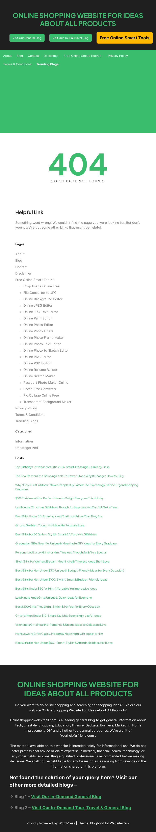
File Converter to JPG (40, 293)
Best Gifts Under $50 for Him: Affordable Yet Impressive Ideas (56, 588)
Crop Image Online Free (41, 286)
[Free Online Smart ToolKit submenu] (102, 56)
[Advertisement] (78, 99)
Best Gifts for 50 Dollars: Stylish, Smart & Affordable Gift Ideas (56, 534)
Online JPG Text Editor (40, 312)
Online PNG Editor (37, 357)
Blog (18, 260)
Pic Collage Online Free (41, 395)
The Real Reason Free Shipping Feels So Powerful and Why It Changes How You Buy (69, 476)
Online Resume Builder (40, 370)
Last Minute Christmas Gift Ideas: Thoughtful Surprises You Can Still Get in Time (66, 507)
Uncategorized (26, 448)
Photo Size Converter (39, 389)
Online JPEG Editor (37, 305)
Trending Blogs (26, 421)
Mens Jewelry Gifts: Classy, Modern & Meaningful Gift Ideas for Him (59, 633)
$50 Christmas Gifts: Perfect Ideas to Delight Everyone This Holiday (59, 498)
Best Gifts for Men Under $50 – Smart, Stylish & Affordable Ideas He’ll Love (64, 642)
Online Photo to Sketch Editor (46, 350)
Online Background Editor (42, 299)
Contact (21, 267)
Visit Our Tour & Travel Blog (70, 38)
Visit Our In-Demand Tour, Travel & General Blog (81, 807)
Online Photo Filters (38, 331)
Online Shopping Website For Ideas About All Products (78, 19)
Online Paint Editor (37, 318)
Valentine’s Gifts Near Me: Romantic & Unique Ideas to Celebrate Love (61, 624)
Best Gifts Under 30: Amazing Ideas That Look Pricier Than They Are (58, 516)
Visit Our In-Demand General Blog (66, 796)
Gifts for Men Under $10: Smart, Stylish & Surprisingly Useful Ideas (58, 615)
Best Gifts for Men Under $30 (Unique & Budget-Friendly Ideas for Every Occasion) (69, 570)
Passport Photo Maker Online (45, 382)
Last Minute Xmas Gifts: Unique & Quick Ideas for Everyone (53, 597)
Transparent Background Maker (47, 402)
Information (24, 441)
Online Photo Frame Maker (43, 338)
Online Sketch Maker (39, 376)
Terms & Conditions (30, 415)
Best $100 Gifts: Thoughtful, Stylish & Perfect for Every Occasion (57, 606)
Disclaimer (23, 273)
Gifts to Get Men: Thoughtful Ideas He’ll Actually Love (49, 525)
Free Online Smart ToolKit (35, 280)
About (20, 254)
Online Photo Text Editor (42, 344)
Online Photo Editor (38, 325)
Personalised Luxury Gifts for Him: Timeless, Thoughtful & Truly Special (60, 552)
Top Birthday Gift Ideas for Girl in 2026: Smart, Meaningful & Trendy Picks (62, 467)
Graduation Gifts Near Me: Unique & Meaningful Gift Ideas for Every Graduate (66, 543)
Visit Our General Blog (27, 38)
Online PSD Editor (37, 363)
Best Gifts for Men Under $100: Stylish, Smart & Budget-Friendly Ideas (61, 579)
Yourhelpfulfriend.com (77, 735)
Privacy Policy (26, 408)
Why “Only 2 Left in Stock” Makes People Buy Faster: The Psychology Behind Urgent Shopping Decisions (76, 487)
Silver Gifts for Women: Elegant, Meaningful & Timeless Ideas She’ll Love (62, 561)
